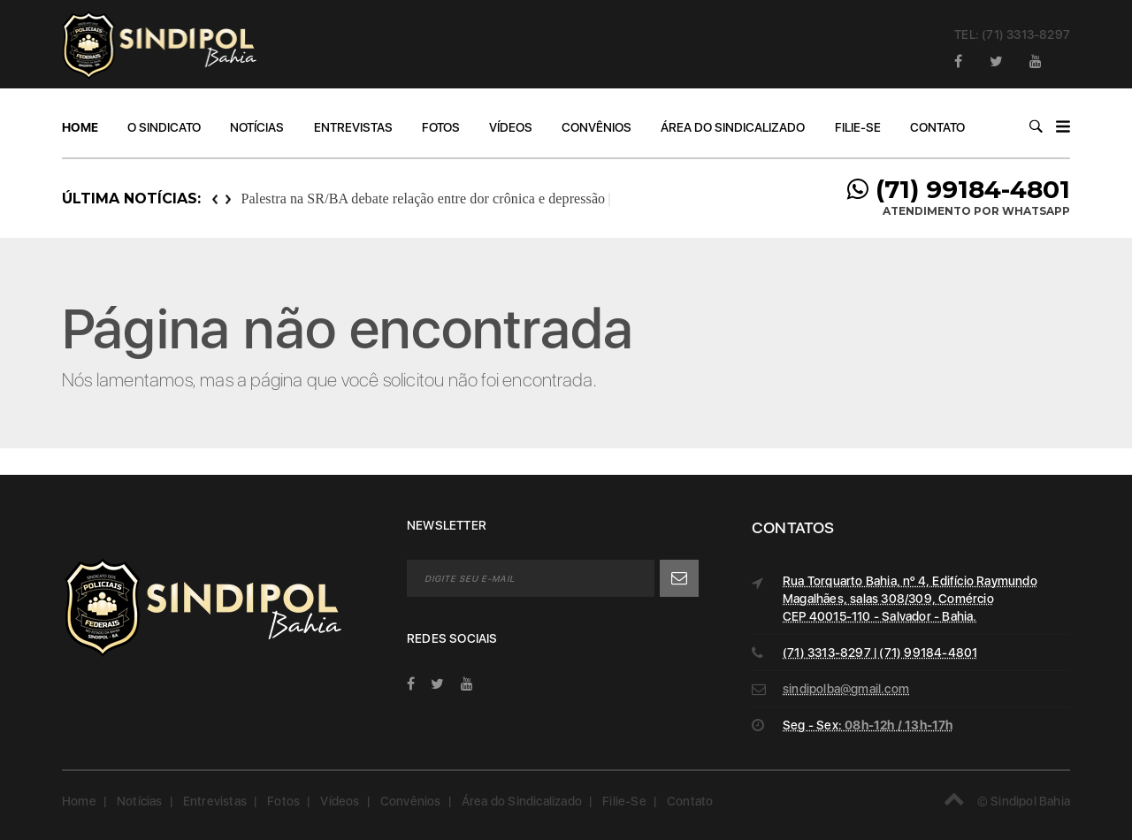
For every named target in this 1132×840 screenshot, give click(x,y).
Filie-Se (858, 127)
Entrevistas (353, 127)
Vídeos (510, 127)
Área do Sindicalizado (733, 127)
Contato (937, 127)
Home (80, 127)
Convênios (596, 127)
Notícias (257, 127)
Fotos (441, 127)
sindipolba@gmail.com (846, 689)
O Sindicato (164, 127)
